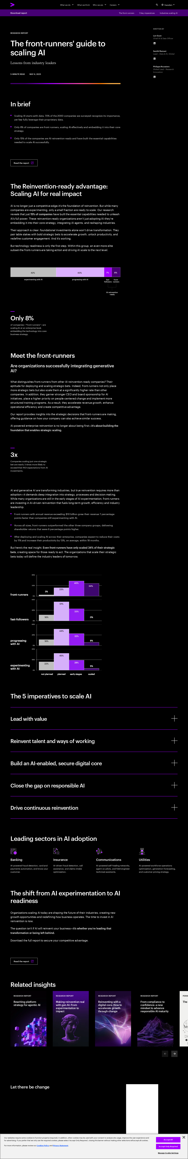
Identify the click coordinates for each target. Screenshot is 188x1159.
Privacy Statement (60, 1145)
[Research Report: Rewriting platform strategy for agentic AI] (28, 1019)
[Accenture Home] (18, 5)
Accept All (168, 1140)
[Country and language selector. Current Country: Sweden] (168, 5)
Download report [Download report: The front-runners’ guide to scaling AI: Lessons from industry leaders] (18, 12)
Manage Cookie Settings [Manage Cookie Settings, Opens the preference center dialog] (168, 1153)
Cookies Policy (43, 1145)
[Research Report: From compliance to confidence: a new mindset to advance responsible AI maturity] (155, 1019)
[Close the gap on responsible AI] (94, 785)
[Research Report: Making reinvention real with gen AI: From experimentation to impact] (71, 1019)
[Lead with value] (94, 718)
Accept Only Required (168, 1146)
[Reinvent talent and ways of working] (94, 741)
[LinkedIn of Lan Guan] (154, 43)
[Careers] (115, 4)
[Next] (174, 1054)
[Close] (184, 1137)
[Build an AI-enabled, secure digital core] (94, 763)
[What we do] (67, 4)
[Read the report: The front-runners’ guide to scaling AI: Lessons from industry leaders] (24, 162)
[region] (94, 1146)
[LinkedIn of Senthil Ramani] (154, 59)
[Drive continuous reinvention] (94, 807)
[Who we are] (100, 4)
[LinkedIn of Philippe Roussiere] (154, 77)
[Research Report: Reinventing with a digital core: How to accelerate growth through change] (113, 1019)
